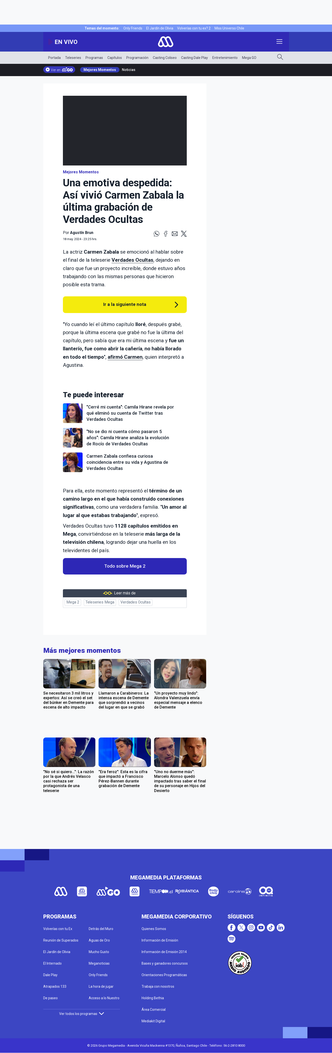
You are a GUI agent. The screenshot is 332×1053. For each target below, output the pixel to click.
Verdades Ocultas (135, 602)
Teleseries (73, 58)
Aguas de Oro (99, 940)
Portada (54, 58)
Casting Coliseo (165, 58)
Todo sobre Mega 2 (124, 566)
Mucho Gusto (99, 952)
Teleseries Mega (100, 602)
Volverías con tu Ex (57, 929)
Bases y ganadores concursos (165, 963)
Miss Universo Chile (229, 28)
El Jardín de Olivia (159, 28)
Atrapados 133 (54, 986)
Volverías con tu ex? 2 (194, 28)
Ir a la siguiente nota (124, 304)
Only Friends (132, 28)
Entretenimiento (225, 58)
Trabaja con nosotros (158, 986)
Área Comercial (154, 1010)
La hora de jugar (101, 986)
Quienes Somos (154, 929)
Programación (137, 58)
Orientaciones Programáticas (164, 975)
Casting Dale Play (194, 58)
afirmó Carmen (125, 357)
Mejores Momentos (100, 70)
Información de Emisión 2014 (164, 952)
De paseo (50, 998)
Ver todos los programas (81, 1014)
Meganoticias (99, 963)
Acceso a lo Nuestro (104, 998)
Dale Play (50, 975)
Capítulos (114, 58)
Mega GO (249, 58)
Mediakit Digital (153, 1021)
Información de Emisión (160, 940)
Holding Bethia (153, 998)
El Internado (52, 963)
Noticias (128, 70)
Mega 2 (72, 602)
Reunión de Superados (60, 940)
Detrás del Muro (101, 929)
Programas (94, 58)
